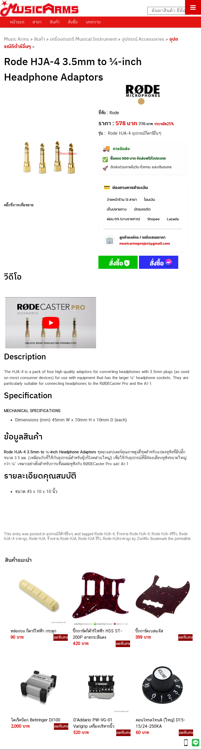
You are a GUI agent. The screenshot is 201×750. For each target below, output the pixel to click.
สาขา (37, 21)
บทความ (93, 21)
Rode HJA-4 (104, 534)
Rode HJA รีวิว (89, 539)
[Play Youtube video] (50, 322)
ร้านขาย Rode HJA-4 (133, 534)
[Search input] (171, 10)
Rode (114, 112)
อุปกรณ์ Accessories (143, 39)
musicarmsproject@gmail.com (144, 243)
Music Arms (16, 39)
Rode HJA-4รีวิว (164, 534)
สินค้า (55, 21)
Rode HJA (37, 539)
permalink (183, 539)
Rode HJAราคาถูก (117, 539)
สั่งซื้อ (73, 21)
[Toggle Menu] (193, 7)
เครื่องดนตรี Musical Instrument (83, 39)
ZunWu (143, 539)
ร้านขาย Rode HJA (61, 539)
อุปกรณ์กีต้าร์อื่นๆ (59, 534)
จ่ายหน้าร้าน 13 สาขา (122, 199)
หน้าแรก (17, 21)
